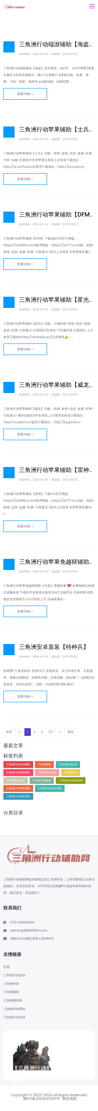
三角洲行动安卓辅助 (50, 788)
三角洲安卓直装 (68, 764)
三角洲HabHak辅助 (18, 764)
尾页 (71, 732)
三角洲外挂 (11, 984)
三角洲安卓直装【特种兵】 (54, 647)
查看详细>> (25, 94)
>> (60, 732)
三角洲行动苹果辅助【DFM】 (57, 214)
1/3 (50, 732)
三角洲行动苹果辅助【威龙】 (57, 385)
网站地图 (69, 1098)
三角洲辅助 (44, 764)
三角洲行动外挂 (47, 772)
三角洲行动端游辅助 (18, 772)
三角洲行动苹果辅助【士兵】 (57, 129)
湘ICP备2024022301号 (41, 1098)
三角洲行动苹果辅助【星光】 (57, 300)
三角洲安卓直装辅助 (71, 780)
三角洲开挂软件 (14, 975)
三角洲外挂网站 (14, 1009)
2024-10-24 (40, 54)
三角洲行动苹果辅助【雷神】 (57, 470)
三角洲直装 (70, 772)
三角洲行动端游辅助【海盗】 (57, 44)
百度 (6, 967)
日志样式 (9, 47)
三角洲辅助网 (12, 1000)
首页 (9, 732)
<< (20, 732)
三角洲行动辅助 (41, 780)
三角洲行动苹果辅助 (18, 788)
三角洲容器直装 (15, 780)
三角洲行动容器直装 (18, 796)
